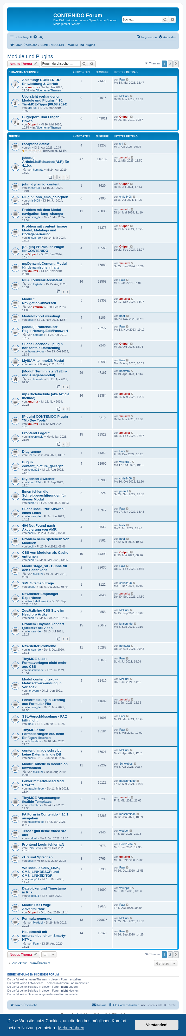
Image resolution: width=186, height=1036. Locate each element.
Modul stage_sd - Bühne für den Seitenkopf (44, 568)
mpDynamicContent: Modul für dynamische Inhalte (44, 265)
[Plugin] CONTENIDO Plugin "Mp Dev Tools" (45, 418)
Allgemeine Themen (48, 90)
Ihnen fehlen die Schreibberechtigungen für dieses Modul (44, 495)
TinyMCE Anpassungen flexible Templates (41, 800)
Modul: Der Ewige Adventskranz (36, 907)
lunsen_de (34, 217)
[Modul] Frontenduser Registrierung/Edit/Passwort (45, 329)
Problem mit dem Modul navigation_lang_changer (42, 212)
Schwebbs (34, 741)
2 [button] (170, 63)
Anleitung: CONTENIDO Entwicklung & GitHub (41, 82)
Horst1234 (34, 482)
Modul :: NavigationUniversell (39, 301)
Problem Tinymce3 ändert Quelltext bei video (43, 626)
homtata (38, 169)
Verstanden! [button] (157, 1025)
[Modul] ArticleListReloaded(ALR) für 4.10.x (45, 162)
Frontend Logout (35, 433)
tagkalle (38, 284)
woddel (32, 838)
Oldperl (33, 124)
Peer (31, 455)
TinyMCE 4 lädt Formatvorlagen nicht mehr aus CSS (44, 663)
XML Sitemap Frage (38, 583)
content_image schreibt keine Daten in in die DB (41, 752)
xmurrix (33, 87)
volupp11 (33, 469)
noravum (33, 690)
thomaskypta (36, 351)
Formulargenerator (37, 918)
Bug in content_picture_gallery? (42, 464)
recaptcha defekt (35, 144)
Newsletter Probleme (39, 646)
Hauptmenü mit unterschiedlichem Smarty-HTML (44, 935)
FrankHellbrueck (38, 601)
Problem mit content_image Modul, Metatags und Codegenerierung (44, 230)
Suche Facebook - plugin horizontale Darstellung (42, 346)
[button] (176, 64)
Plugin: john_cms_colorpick (45, 197)
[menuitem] (38, 37)
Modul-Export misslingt (41, 316)
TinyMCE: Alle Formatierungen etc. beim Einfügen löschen (43, 734)
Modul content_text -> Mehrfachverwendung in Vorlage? (42, 683)
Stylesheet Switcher (38, 479)
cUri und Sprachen (37, 857)
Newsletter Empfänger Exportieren (40, 596)
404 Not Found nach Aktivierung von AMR (39, 527)
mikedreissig (35, 436)
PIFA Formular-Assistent (42, 280)
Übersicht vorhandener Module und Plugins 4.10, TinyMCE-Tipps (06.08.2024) (44, 100)
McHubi (32, 107)
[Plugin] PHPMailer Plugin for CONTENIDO (43, 249)
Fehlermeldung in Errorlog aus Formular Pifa (43, 702)
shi (29, 147)
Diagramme (31, 451)
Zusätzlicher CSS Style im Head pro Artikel (43, 612)
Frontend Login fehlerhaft (43, 844)
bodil (31, 319)
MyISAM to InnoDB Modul (43, 361)
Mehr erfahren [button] (71, 1028)
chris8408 (34, 187)
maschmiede (36, 670)
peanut (32, 502)
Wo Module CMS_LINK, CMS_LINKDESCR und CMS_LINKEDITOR (41, 872)
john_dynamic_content (41, 184)
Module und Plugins (30, 56)
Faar (122, 79)
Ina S (31, 723)
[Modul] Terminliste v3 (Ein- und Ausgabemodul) (44, 373)
